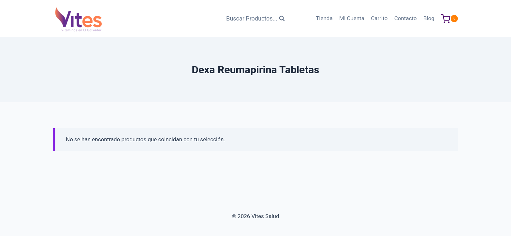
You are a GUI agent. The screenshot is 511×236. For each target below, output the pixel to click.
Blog (428, 18)
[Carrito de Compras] (449, 18)
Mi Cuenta (351, 18)
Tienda (324, 18)
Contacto (405, 18)
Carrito (379, 18)
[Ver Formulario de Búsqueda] (255, 18)
